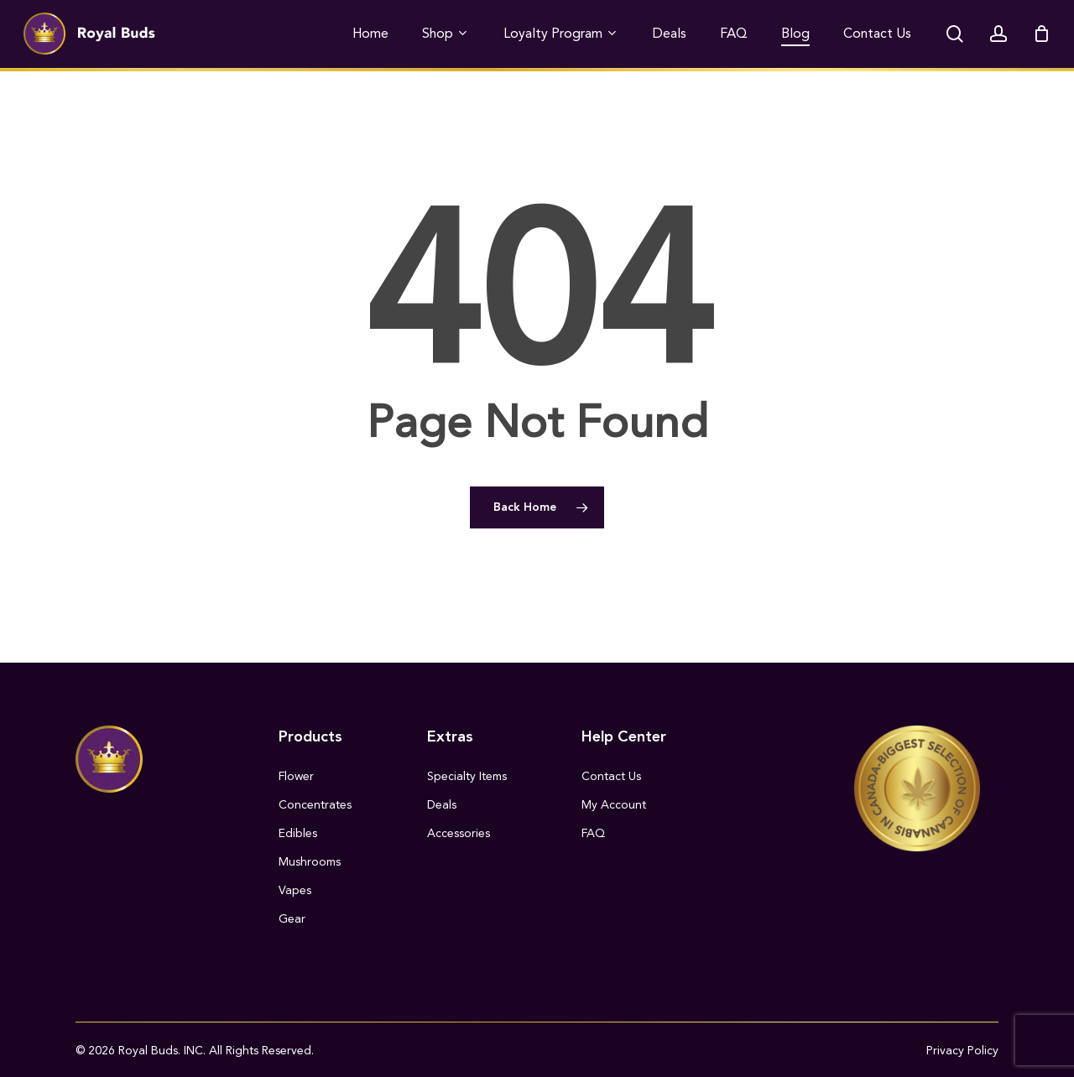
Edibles (298, 833)
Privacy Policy (962, 1050)
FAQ (593, 833)
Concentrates (315, 805)
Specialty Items (467, 776)
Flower (296, 776)
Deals (441, 805)
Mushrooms (310, 862)
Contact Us (611, 776)
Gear (292, 919)
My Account (613, 805)
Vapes (295, 890)
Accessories (458, 833)
